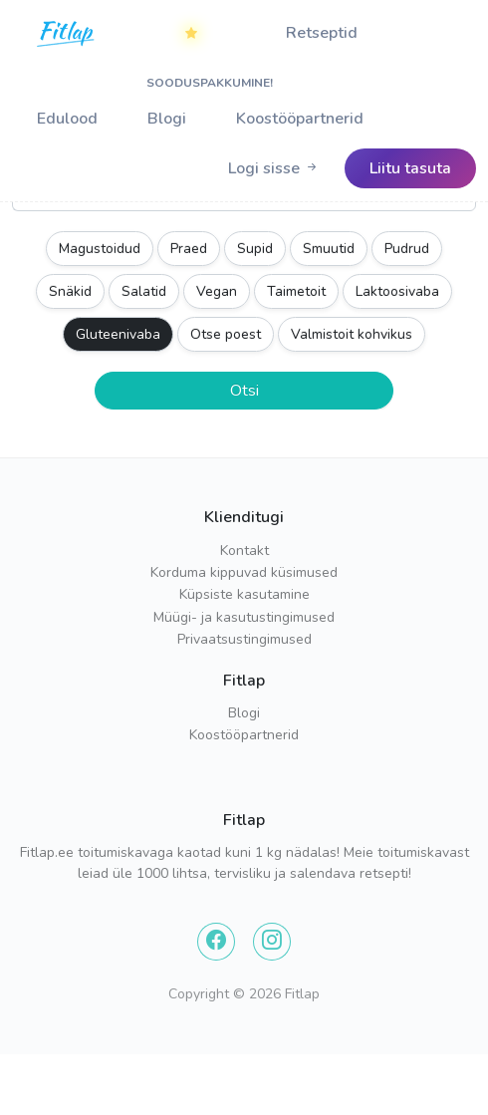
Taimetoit (296, 291)
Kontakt (244, 550)
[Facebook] (216, 942)
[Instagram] (272, 942)
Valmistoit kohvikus (351, 334)
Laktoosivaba (397, 291)
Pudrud (406, 248)
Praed (188, 248)
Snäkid (70, 291)
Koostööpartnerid (300, 119)
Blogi (166, 119)
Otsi (244, 391)
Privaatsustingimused (244, 639)
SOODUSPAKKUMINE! (203, 41)
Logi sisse (274, 168)
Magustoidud (99, 248)
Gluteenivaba (118, 334)
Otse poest (225, 334)
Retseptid (322, 33)
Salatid (144, 291)
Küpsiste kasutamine (244, 594)
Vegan (216, 291)
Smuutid (329, 248)
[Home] (67, 33)
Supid (255, 248)
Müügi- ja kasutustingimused (244, 617)
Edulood (67, 119)
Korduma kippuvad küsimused (244, 572)
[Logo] (67, 51)
